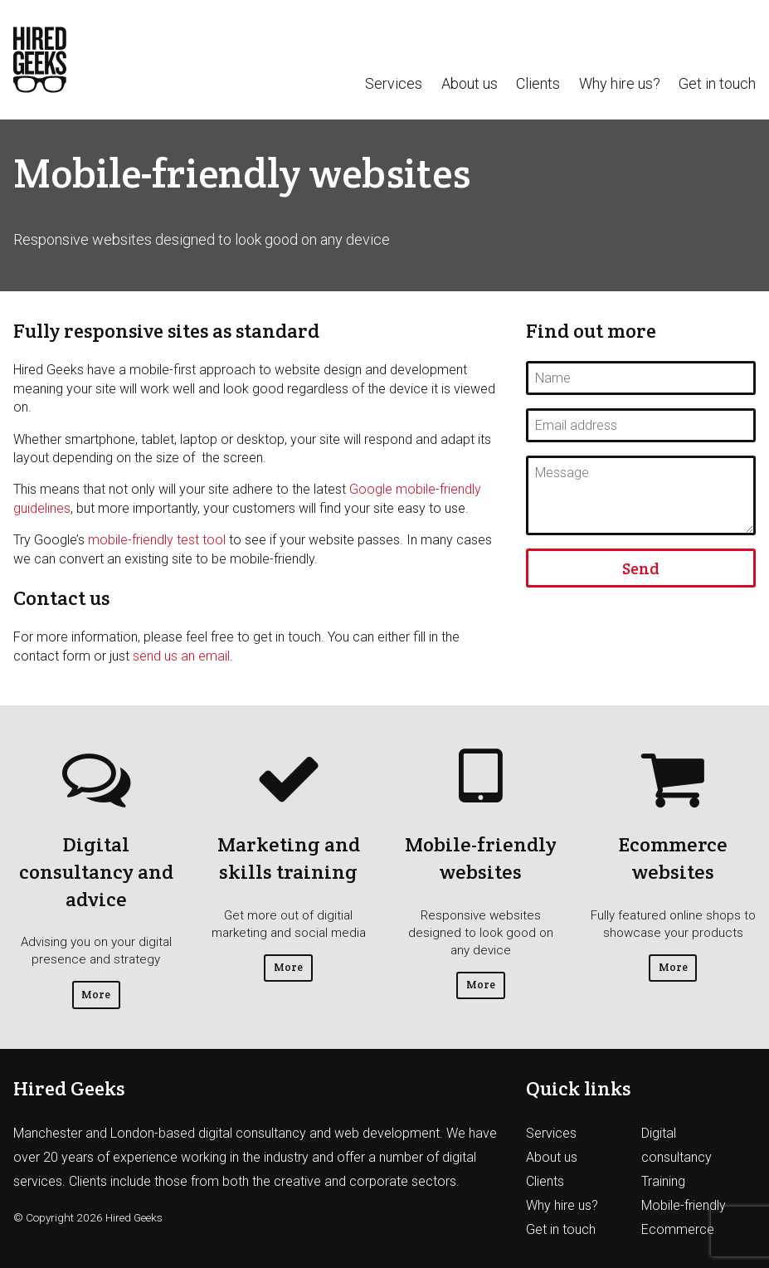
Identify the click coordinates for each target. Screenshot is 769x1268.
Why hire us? (619, 83)
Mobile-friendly (683, 1205)
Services (393, 83)
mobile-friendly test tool (157, 540)
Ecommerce (677, 1229)
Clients (538, 83)
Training (663, 1181)
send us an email (181, 656)
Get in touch (717, 83)
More (95, 995)
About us (469, 83)
